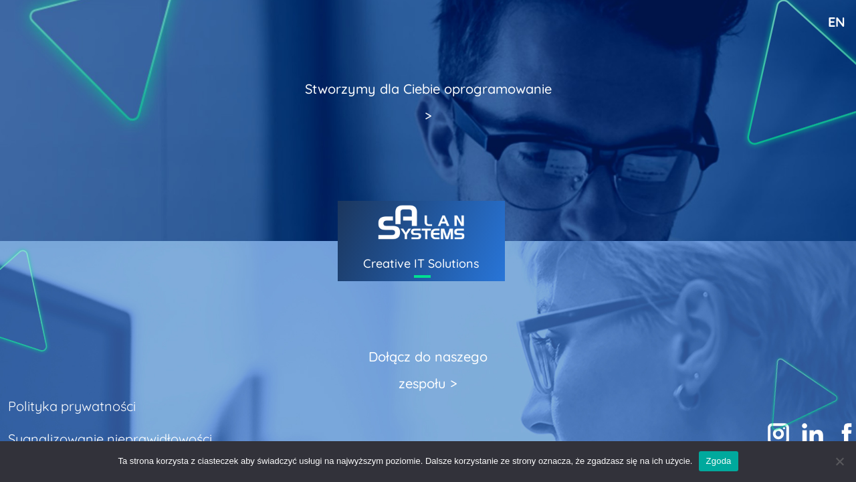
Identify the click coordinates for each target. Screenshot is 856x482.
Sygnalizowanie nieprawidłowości (110, 438)
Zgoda (718, 461)
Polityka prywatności (72, 406)
